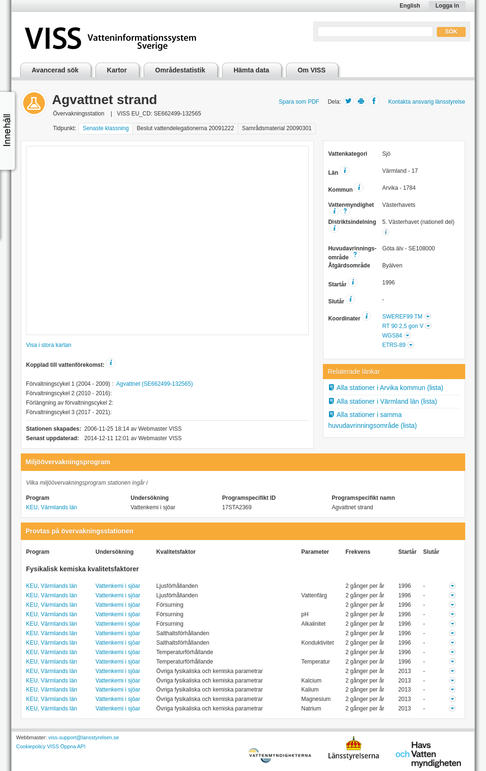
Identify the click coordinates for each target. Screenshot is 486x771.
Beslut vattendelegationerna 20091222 (185, 128)
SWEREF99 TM (402, 316)
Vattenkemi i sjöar (117, 586)
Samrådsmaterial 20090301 (277, 128)
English (409, 5)
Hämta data (251, 70)
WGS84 (392, 335)
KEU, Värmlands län (51, 507)
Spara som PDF (299, 101)
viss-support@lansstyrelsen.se (83, 737)
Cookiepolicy (30, 746)
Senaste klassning (106, 128)
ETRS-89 (393, 345)
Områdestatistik (180, 70)
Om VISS (311, 70)
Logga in (447, 5)
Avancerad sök (55, 70)
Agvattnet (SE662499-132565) (154, 384)
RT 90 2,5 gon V (402, 326)
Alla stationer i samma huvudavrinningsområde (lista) (372, 420)
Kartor (117, 70)
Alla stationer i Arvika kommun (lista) (385, 387)
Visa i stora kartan (48, 345)
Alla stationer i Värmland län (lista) (382, 401)
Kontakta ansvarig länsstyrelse (426, 101)
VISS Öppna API (66, 746)
